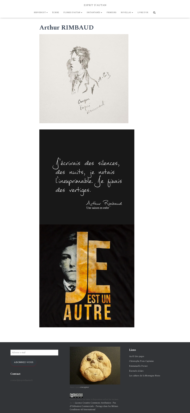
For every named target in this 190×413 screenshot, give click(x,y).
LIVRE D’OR (142, 12)
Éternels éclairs (136, 370)
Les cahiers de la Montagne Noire (144, 375)
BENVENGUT (41, 12)
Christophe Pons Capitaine (141, 361)
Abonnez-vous (23, 362)
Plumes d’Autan (72, 12)
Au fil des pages (136, 356)
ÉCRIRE (55, 12)
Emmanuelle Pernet (138, 366)
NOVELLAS (127, 12)
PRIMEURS (111, 12)
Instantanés (94, 12)
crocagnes (84, 387)
